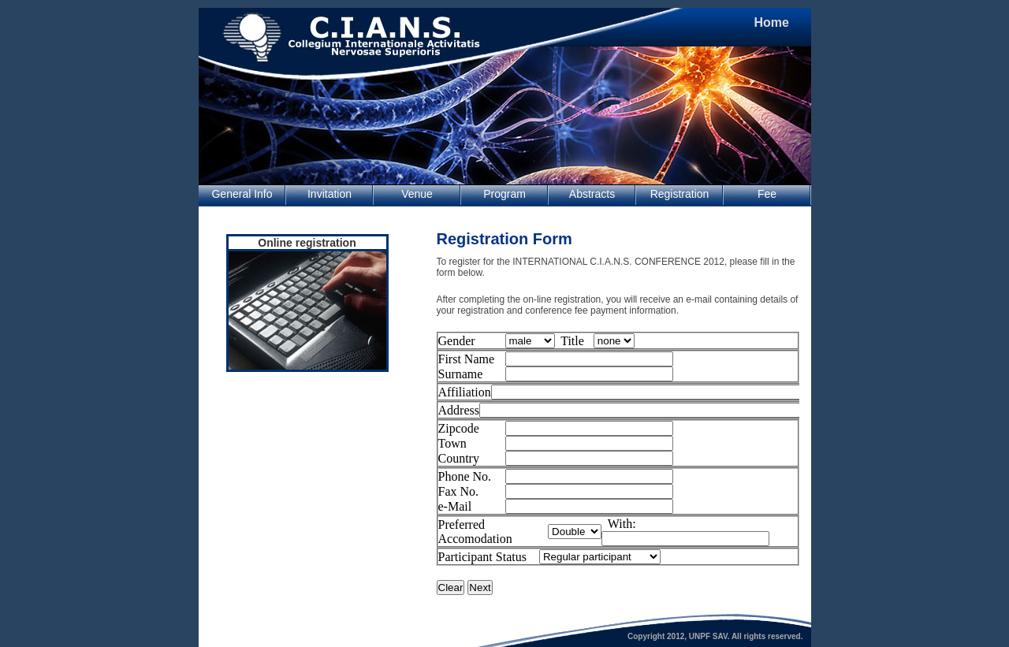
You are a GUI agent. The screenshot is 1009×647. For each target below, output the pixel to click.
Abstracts (592, 194)
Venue (417, 194)
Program (504, 194)
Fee (767, 194)
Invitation (329, 194)
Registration (679, 194)
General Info (241, 194)
